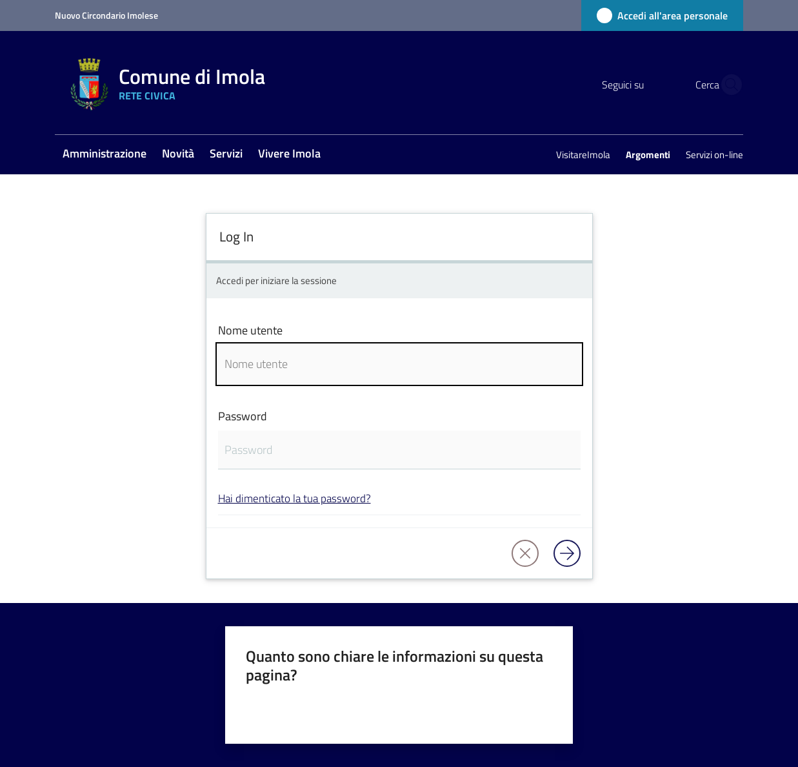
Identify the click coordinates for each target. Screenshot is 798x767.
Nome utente (250, 330)
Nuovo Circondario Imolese (106, 15)
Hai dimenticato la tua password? (294, 498)
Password (242, 416)
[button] (727, 84)
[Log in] (567, 553)
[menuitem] (104, 154)
